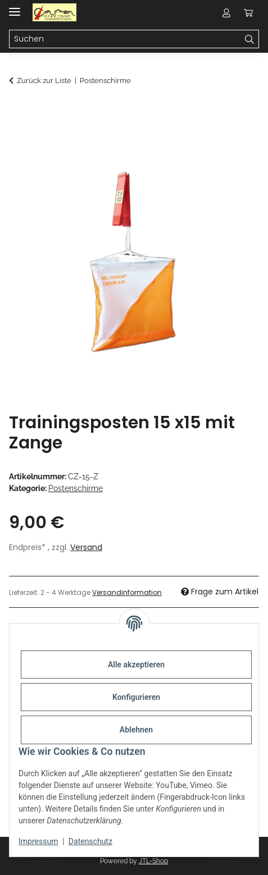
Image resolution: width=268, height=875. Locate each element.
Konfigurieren (136, 697)
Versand (86, 547)
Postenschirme (75, 488)
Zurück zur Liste (44, 80)
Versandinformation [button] (127, 592)
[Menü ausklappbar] (14, 7)
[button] (226, 12)
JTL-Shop (153, 861)
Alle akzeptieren (136, 664)
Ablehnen (136, 729)
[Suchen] (249, 39)
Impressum (38, 841)
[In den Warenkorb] (18, 110)
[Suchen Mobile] (125, 39)
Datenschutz (90, 841)
